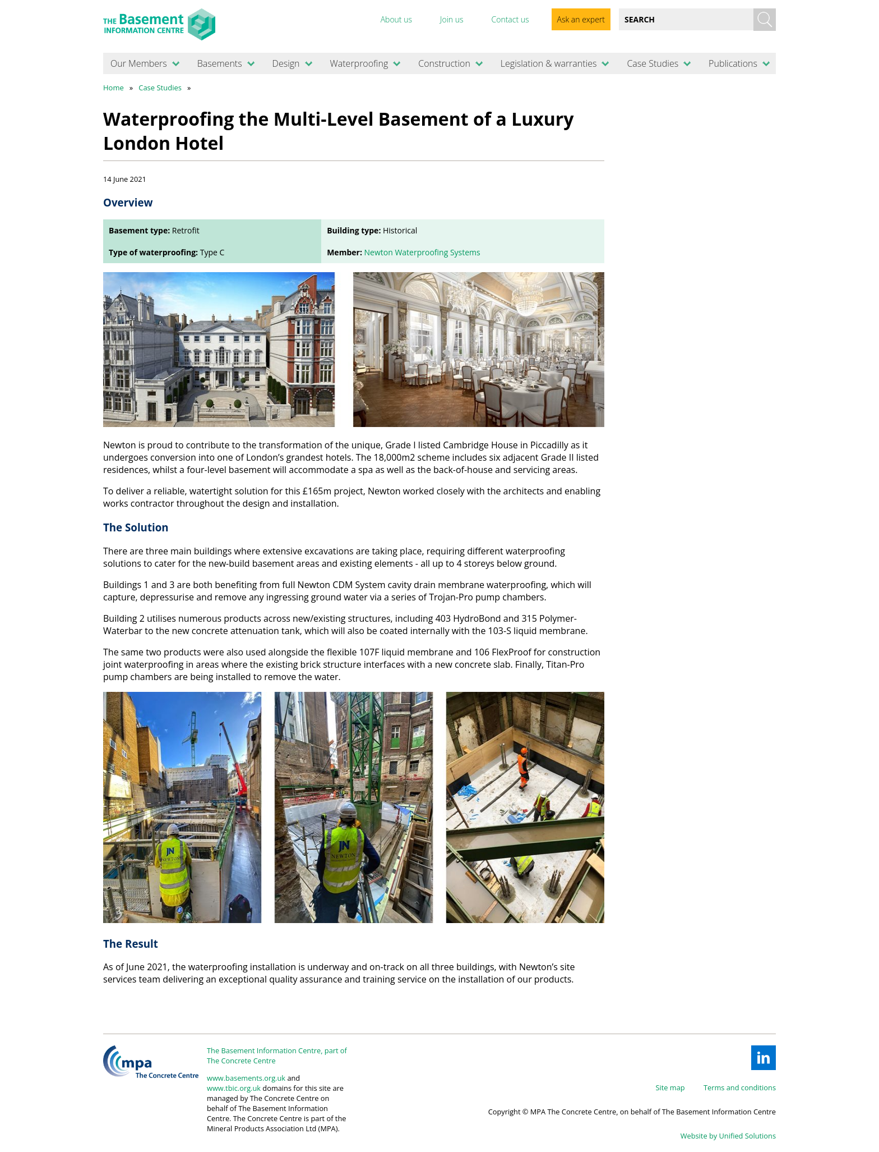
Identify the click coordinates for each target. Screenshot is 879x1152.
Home (113, 87)
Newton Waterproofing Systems (422, 252)
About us (396, 19)
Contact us (510, 19)
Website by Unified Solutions (728, 1136)
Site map (670, 1087)
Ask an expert (581, 19)
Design (286, 63)
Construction (444, 63)
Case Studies (652, 63)
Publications (733, 63)
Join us (452, 19)
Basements (219, 63)
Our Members (138, 63)
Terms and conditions (740, 1087)
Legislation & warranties (549, 63)
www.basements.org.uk (246, 1078)
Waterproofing (359, 63)
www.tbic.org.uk (234, 1088)
